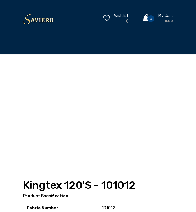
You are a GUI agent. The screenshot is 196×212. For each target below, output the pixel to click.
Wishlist (121, 15)
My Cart (165, 15)
